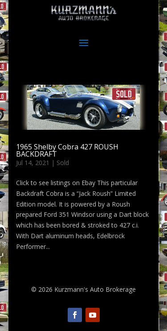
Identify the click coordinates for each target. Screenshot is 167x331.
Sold (63, 162)
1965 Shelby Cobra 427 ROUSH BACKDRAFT (67, 150)
